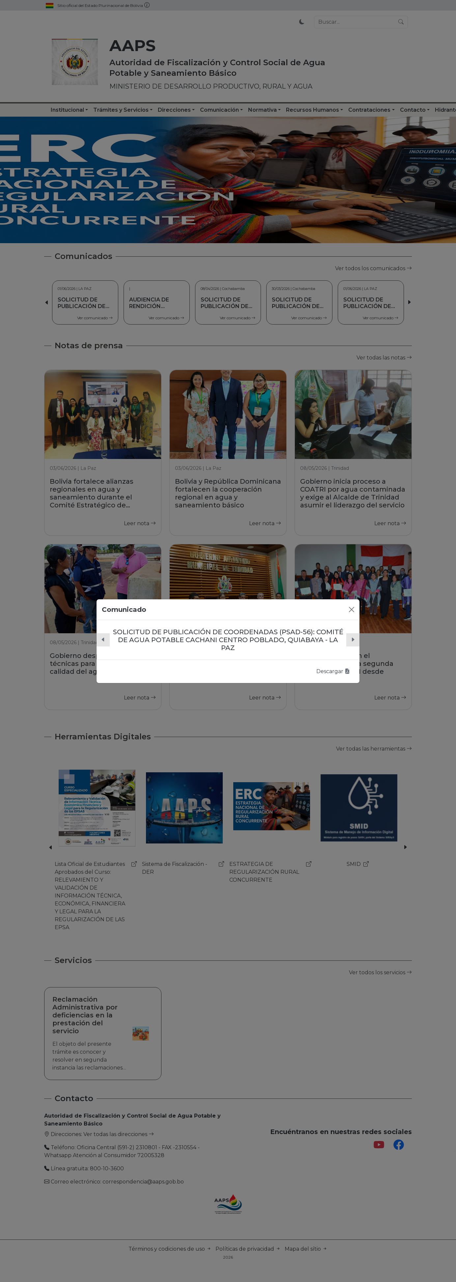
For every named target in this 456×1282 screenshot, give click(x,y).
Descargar (333, 671)
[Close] (351, 609)
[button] (103, 639)
